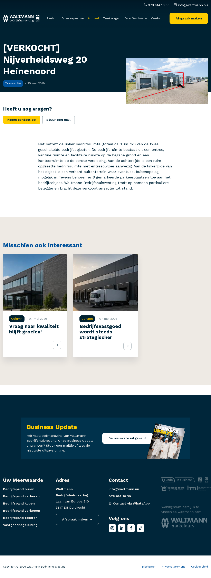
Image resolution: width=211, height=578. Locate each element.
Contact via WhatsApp (129, 503)
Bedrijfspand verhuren (21, 496)
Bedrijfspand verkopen (21, 511)
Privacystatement (173, 566)
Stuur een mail (58, 120)
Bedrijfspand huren (18, 489)
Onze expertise (72, 17)
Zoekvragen (112, 17)
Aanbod (52, 17)
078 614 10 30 (157, 4)
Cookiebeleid (199, 566)
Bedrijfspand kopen (19, 503)
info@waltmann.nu (191, 4)
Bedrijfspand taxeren (20, 518)
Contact (157, 17)
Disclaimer (149, 566)
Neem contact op (21, 120)
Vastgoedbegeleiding (20, 525)
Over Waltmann (136, 17)
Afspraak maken (189, 17)
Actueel (93, 17)
